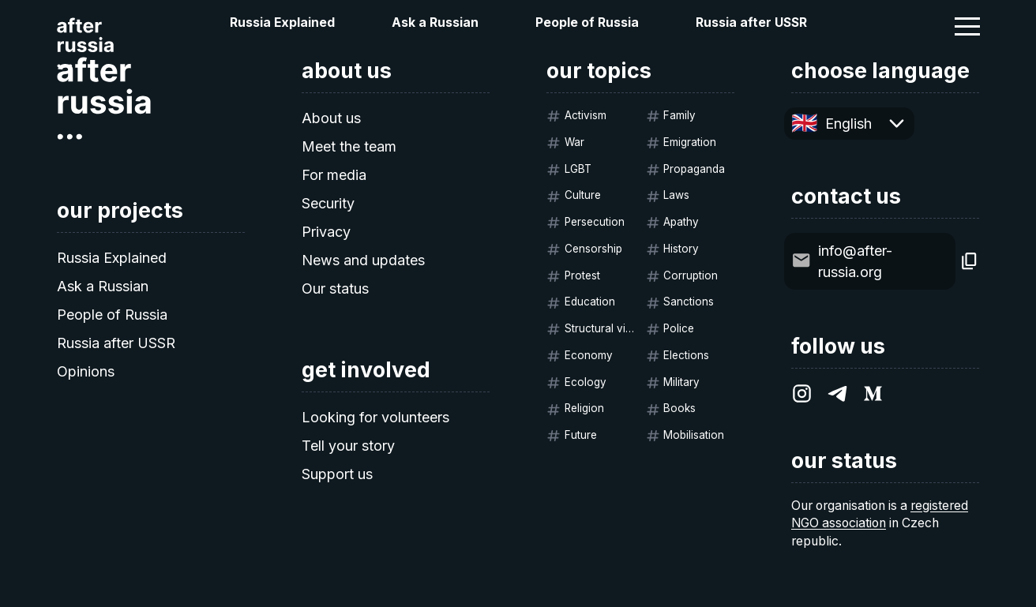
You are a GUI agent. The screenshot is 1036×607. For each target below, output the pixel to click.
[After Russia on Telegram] (837, 393)
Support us (337, 474)
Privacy (326, 231)
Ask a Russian (435, 22)
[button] (967, 26)
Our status (335, 288)
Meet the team (349, 146)
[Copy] (969, 261)
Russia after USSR (751, 22)
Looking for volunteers (375, 417)
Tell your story (348, 445)
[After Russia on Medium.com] (873, 393)
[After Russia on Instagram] (802, 393)
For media (334, 175)
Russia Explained (282, 22)
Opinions (85, 371)
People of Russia (587, 22)
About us (331, 118)
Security (328, 203)
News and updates (363, 260)
